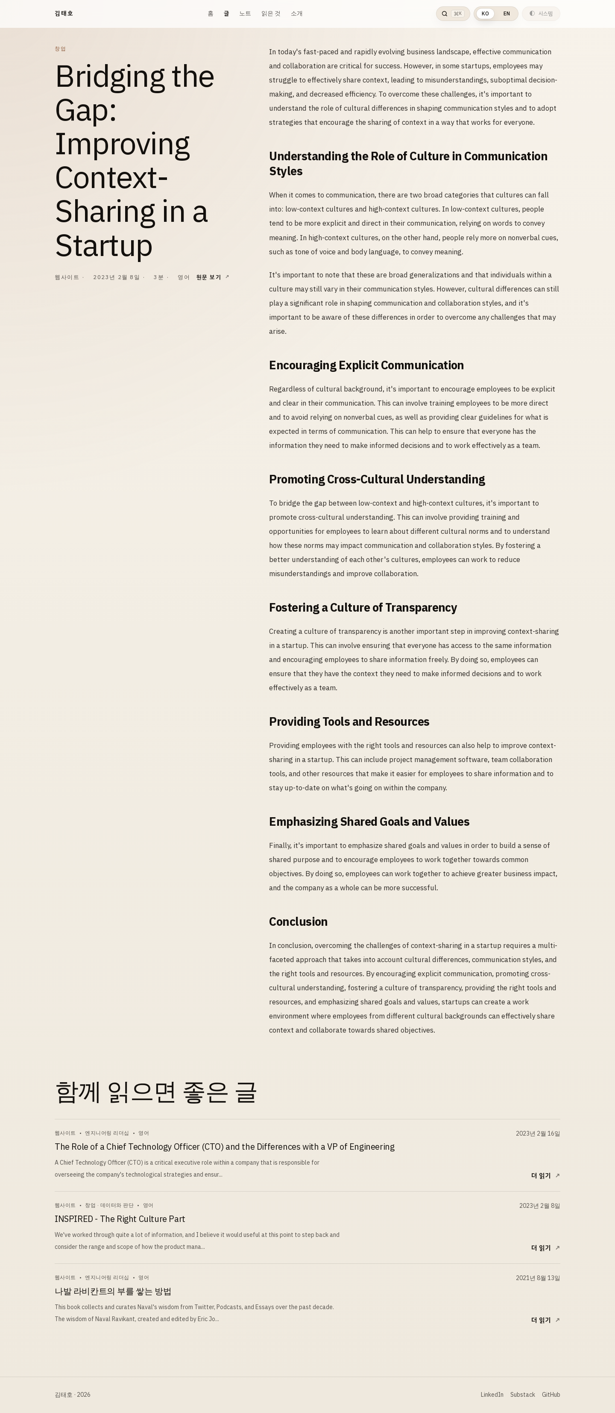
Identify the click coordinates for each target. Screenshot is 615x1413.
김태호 (64, 13)
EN (507, 14)
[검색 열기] (453, 13)
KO (485, 14)
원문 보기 (209, 277)
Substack (522, 1395)
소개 (297, 13)
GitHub (551, 1395)
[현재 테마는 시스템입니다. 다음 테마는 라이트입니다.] (541, 13)
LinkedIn (492, 1395)
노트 (245, 13)
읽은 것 (271, 13)
